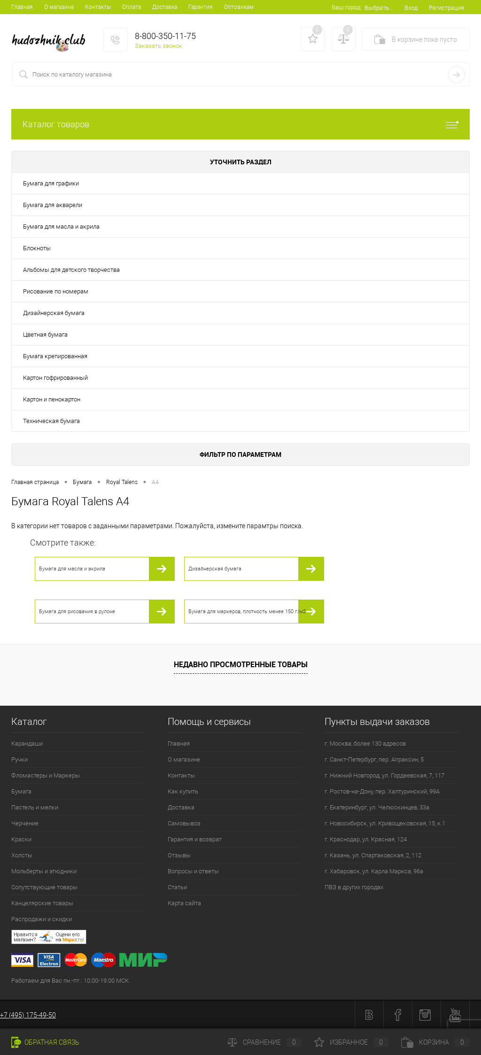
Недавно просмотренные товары (241, 664)
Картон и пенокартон (51, 399)
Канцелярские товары (42, 903)
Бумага (21, 791)
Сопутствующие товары (44, 887)
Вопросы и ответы (193, 871)
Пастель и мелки (34, 807)
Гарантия (200, 7)
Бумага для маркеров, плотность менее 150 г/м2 (247, 611)
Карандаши (27, 743)
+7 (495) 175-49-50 (28, 1015)
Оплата (131, 7)
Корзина (435, 1042)
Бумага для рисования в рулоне (77, 611)
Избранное (351, 1042)
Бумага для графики (51, 183)
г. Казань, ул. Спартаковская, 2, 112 (373, 855)
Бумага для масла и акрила (61, 226)
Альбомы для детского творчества (71, 269)
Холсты (21, 855)
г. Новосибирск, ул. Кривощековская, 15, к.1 (385, 823)
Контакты (98, 7)
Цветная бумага (45, 334)
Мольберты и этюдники (44, 871)
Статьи (177, 887)
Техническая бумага (51, 420)
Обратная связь (45, 1042)
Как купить (183, 791)
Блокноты (37, 248)
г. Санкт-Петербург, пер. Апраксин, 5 (374, 759)
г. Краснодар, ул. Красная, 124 (366, 839)
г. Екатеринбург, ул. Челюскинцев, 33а (377, 807)
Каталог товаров (240, 124)
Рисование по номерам (55, 291)
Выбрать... (379, 7)
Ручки (19, 759)
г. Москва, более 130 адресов (365, 743)
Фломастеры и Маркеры (45, 775)
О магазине (59, 7)
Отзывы (179, 855)
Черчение (25, 823)
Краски (21, 839)
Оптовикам (239, 7)
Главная (22, 7)
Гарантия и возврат (195, 839)
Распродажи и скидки (41, 919)
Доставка (164, 7)
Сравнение (264, 1042)
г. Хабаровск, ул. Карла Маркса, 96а (374, 871)
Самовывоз (184, 823)
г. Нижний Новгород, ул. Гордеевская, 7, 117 (384, 775)
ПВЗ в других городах (354, 887)
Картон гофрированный (55, 377)
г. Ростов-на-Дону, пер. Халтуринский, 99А (382, 791)
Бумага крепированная (55, 356)
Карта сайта (184, 903)
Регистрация (446, 7)
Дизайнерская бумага (54, 312)
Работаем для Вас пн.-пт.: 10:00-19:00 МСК (70, 980)
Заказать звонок (158, 45)
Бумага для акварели (52, 204)
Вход (411, 7)
